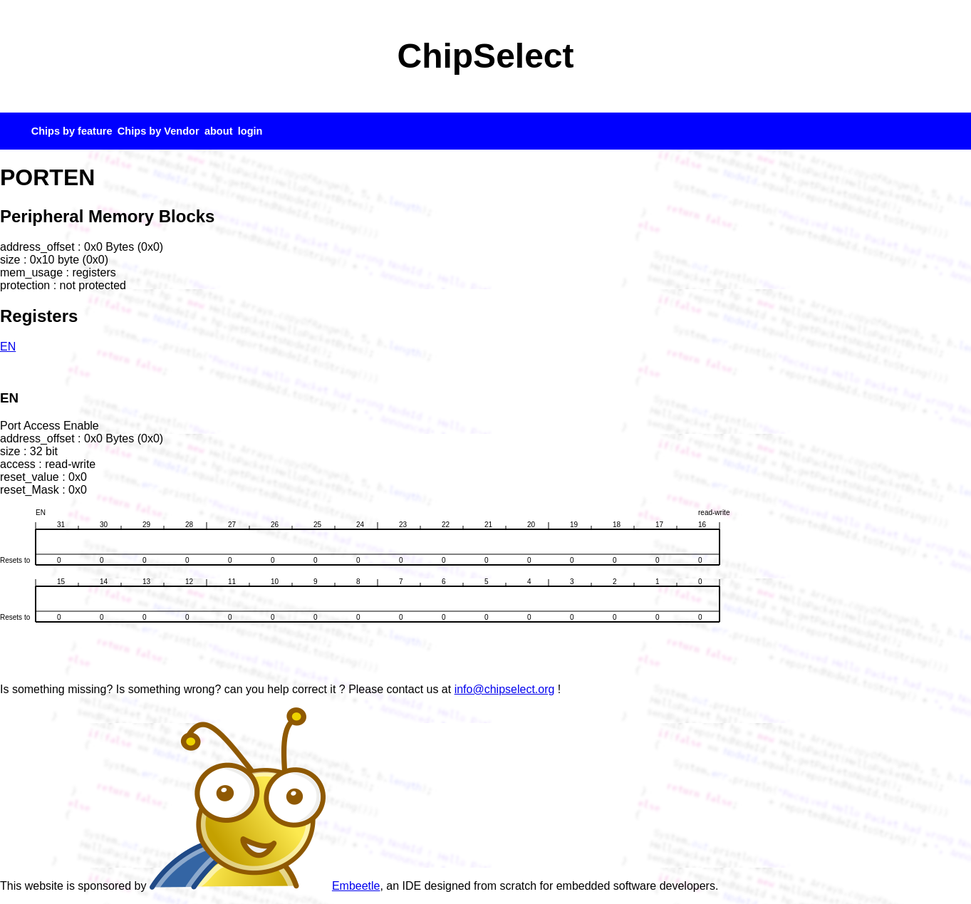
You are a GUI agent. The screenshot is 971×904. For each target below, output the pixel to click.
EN (8, 347)
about (218, 131)
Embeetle (265, 886)
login (250, 131)
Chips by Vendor (158, 131)
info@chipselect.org (505, 689)
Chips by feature (72, 131)
